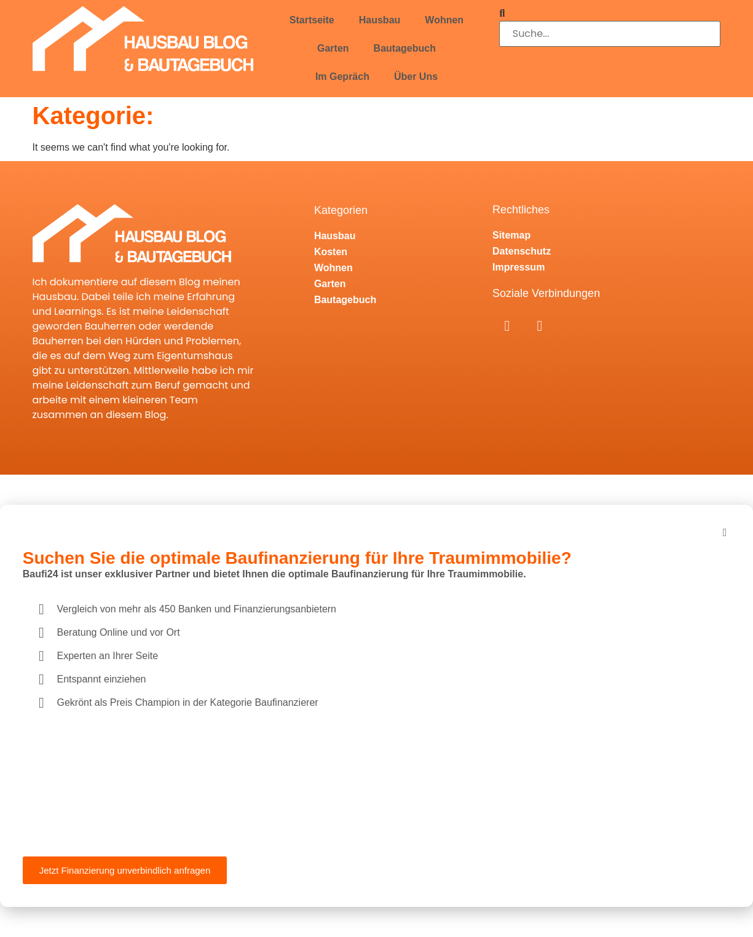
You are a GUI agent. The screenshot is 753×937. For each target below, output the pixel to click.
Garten (333, 48)
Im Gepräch (342, 76)
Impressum (518, 267)
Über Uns (416, 76)
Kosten (330, 252)
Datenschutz (521, 251)
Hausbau (380, 20)
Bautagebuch (405, 48)
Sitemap (511, 235)
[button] (609, 13)
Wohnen (444, 20)
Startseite (312, 20)
